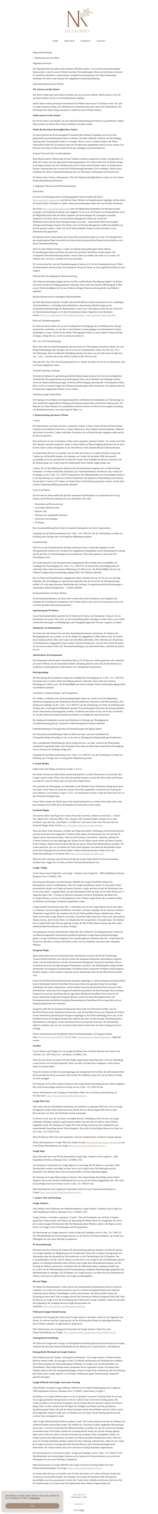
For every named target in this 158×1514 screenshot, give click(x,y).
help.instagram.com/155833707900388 (55, 1037)
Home (55, 41)
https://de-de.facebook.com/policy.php (87, 854)
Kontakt (101, 41)
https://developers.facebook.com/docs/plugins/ (83, 825)
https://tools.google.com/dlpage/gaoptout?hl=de (64, 1306)
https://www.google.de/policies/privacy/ (85, 1468)
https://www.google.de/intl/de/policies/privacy (67, 1096)
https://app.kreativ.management (46, 200)
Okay (32, 1506)
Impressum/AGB (79, 1500)
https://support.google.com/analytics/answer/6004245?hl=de (90, 1332)
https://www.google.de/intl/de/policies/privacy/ (60, 1192)
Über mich (69, 41)
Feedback (85, 41)
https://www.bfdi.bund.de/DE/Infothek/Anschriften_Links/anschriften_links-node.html (77, 315)
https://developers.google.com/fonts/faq (103, 1142)
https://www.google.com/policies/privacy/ (87, 1146)
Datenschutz (78, 1509)
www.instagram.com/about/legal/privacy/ (94, 1037)
